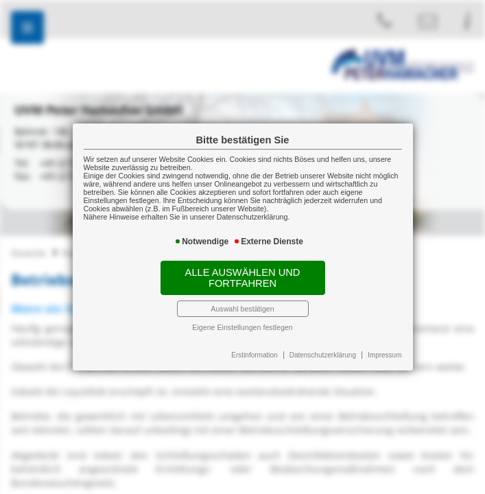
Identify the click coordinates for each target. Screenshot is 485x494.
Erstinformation (254, 355)
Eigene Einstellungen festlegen (242, 327)
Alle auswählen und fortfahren (242, 278)
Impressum (384, 355)
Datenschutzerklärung (322, 355)
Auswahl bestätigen (242, 309)
